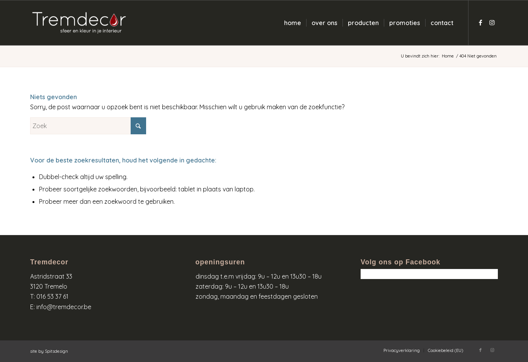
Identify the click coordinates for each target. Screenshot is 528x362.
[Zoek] (88, 125)
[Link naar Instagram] (492, 22)
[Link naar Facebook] (480, 22)
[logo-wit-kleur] (79, 22)
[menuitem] (292, 22)
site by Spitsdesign (49, 351)
